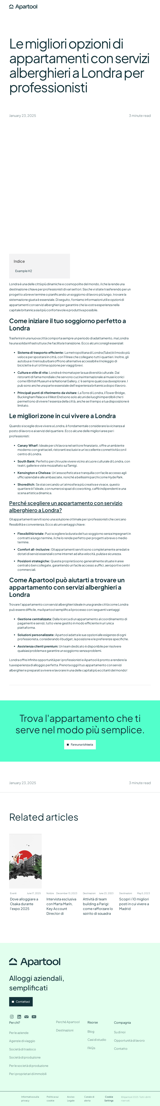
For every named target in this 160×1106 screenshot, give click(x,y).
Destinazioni (64, 1030)
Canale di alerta (89, 1098)
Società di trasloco (22, 1049)
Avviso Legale (71, 1098)
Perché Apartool (68, 1022)
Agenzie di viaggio (22, 1041)
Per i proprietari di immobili (27, 1074)
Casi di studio (97, 1039)
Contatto (121, 1048)
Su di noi (119, 1032)
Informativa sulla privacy (30, 1098)
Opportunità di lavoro (129, 1040)
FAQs (91, 1048)
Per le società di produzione (28, 1065)
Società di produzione (25, 1057)
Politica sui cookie (53, 1098)
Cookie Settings (109, 1098)
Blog (91, 1031)
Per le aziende (19, 1033)
